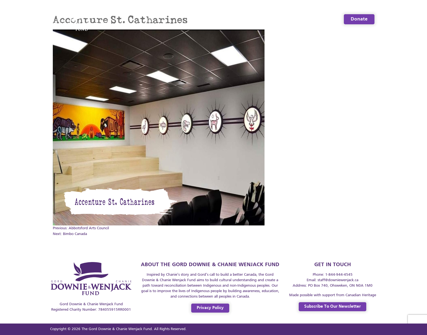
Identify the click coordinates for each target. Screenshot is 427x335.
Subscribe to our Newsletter (332, 306)
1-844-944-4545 (339, 275)
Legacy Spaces (316, 19)
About (249, 19)
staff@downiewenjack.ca (338, 280)
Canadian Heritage (360, 295)
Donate (359, 19)
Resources (278, 19)
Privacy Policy (210, 308)
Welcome (220, 19)
